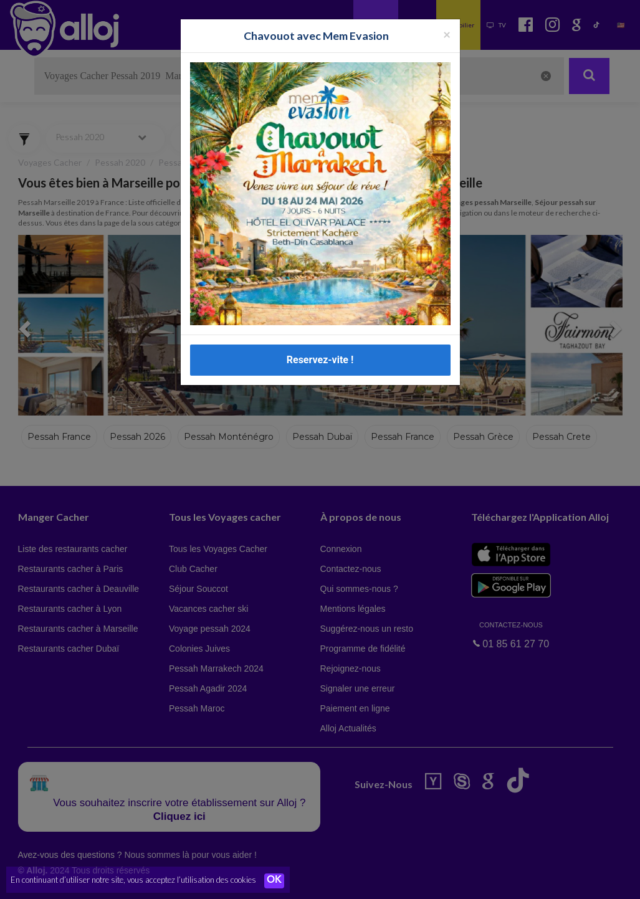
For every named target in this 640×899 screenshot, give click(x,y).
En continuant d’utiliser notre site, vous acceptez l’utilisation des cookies (133, 880)
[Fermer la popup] (447, 33)
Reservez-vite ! (320, 360)
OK (274, 881)
